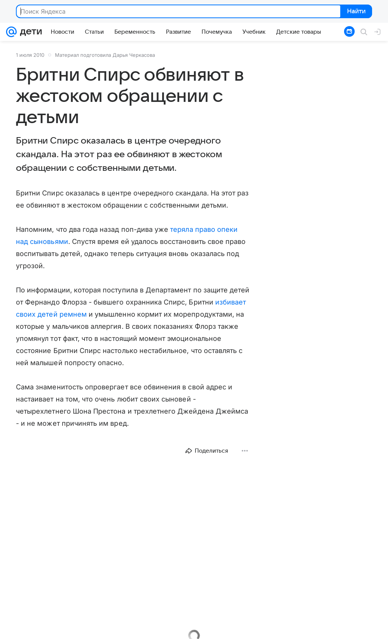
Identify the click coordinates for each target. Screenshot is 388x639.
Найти (355, 11)
